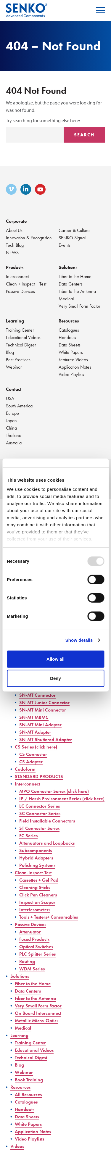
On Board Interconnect (38, 1013)
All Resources (28, 1094)
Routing (27, 961)
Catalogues (69, 330)
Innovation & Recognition (29, 238)
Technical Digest (21, 345)
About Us (14, 230)
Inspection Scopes (37, 902)
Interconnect (17, 276)
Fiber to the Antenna (77, 291)
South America (19, 406)
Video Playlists (71, 374)
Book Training (29, 1080)
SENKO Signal (72, 238)
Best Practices (18, 360)
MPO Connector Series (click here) (54, 791)
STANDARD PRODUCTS (39, 776)
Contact (13, 389)
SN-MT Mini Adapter (40, 725)
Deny (55, 678)
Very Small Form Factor (79, 306)
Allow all (55, 658)
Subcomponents (35, 850)
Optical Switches (36, 946)
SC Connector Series (39, 813)
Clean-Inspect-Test (33, 873)
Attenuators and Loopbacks (47, 843)
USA (10, 398)
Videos (17, 1146)
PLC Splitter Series (37, 954)
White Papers (71, 352)
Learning (15, 321)
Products (14, 267)
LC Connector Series (39, 806)
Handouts (67, 337)
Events (64, 245)
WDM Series (32, 969)
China (11, 428)
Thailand (13, 435)
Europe (12, 413)
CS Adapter (31, 762)
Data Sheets (70, 345)
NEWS (12, 252)
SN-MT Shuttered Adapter (45, 739)
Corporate (16, 221)
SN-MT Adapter (35, 732)
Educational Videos (23, 337)
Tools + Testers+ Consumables (48, 917)
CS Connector (33, 754)
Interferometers (34, 910)
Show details (79, 640)
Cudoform (25, 769)
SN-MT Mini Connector (42, 710)
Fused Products (34, 939)
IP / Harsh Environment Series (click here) (61, 799)
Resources (69, 321)
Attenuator (30, 932)
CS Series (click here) (36, 747)
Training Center (20, 330)
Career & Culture (74, 230)
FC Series (28, 836)
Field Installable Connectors (47, 821)
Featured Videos (73, 360)
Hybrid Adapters (36, 858)
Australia (14, 443)
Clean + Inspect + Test (26, 284)
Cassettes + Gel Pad (38, 880)
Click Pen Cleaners (38, 895)
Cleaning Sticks (34, 887)
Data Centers (71, 284)
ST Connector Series (39, 828)
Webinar (14, 367)
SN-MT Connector (37, 695)
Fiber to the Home (75, 276)
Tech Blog (15, 245)
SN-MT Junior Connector (44, 702)
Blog (10, 352)
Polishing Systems (37, 865)
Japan (11, 420)
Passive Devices (20, 291)
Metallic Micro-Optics (36, 1020)
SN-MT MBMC (34, 717)
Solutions (68, 267)
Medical (66, 299)
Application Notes (75, 367)
